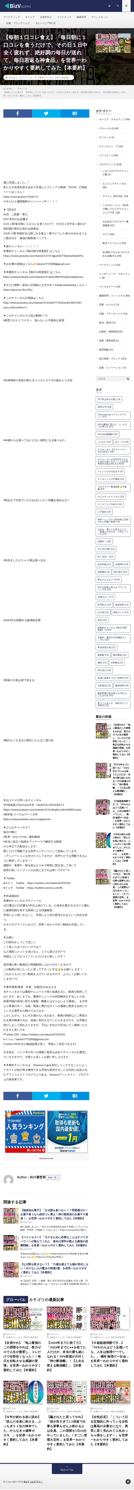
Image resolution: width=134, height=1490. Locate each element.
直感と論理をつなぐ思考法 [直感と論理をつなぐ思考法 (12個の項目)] (113, 673)
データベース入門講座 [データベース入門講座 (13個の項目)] (111, 474)
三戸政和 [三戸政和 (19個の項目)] (104, 506)
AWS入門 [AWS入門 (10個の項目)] (104, 402)
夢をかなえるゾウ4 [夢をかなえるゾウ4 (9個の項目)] (109, 574)
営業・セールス (107, 301)
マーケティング (11, 16)
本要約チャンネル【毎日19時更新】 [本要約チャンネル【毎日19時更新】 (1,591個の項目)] (112, 623)
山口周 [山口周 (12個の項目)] (103, 607)
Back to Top (67, 1470)
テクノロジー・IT (108, 146)
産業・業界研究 (107, 336)
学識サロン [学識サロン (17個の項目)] (105, 592)
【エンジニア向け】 (45, 23)
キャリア (30, 16)
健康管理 (81, 16)
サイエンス (105, 137)
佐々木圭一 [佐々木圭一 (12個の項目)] (105, 551)
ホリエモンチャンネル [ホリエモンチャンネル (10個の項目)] (111, 491)
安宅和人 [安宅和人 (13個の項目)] (104, 599)
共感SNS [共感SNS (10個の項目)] (121, 559)
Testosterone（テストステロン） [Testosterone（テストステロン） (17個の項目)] (112, 410)
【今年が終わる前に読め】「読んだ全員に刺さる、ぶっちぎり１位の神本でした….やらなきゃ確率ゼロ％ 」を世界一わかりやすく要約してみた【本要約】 (22, 1431)
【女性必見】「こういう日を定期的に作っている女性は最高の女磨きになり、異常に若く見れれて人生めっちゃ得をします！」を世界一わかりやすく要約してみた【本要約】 (109, 1431)
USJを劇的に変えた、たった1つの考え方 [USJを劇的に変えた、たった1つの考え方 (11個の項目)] (112, 420)
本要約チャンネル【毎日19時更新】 (54, 78)
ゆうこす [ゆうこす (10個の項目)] (122, 437)
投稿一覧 (52, 1177)
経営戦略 (104, 345)
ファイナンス (64, 16)
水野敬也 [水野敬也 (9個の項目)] (117, 657)
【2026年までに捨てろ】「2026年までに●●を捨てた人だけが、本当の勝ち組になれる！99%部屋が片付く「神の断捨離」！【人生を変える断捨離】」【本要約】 (66, 1356)
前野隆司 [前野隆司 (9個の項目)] (104, 567)
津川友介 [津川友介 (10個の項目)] (104, 665)
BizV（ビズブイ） (33, 1482)
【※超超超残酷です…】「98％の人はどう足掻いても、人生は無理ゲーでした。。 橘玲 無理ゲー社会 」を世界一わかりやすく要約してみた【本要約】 (121, 809)
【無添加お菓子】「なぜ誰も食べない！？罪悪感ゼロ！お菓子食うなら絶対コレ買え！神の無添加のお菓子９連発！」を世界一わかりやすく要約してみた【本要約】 (54, 1214)
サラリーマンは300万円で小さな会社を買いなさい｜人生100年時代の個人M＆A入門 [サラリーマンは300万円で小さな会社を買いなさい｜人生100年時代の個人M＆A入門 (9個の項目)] (113, 456)
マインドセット (99, 16)
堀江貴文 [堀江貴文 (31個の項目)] (120, 567)
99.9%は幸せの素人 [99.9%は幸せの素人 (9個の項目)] (109, 394)
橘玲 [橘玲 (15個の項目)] (102, 657)
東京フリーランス (111, 240)
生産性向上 (46, 16)
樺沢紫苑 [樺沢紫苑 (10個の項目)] (119, 650)
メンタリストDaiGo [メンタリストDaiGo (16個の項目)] (110, 499)
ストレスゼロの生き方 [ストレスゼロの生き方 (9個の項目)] (110, 466)
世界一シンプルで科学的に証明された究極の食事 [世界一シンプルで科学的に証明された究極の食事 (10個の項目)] (113, 515)
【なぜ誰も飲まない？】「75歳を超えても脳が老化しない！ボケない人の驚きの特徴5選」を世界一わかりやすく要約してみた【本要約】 (54, 1268)
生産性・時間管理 (108, 327)
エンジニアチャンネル (114, 182)
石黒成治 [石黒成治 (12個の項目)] (104, 680)
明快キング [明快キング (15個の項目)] (121, 607)
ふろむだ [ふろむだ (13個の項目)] (104, 437)
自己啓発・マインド (109, 354)
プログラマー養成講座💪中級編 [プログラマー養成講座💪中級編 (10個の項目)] (112, 482)
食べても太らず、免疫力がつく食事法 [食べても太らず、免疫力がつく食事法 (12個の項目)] (113, 699)
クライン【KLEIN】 (112, 194)
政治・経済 (105, 318)
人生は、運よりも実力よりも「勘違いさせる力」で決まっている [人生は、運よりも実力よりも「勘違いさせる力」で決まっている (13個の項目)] (113, 526)
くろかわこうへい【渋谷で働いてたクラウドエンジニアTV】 (115, 207)
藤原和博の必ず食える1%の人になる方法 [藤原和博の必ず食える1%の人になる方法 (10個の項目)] (112, 689)
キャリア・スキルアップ (112, 119)
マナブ (106, 232)
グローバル (28, 78)
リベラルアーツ (107, 283)
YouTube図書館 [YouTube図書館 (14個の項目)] (108, 429)
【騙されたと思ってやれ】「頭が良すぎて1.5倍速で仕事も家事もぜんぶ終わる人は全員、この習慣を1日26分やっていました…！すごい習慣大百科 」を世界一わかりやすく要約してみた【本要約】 (67, 1433)
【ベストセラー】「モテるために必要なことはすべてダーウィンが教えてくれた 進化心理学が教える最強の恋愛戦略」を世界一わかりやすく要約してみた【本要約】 (54, 1241)
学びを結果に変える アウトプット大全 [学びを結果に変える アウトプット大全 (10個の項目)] (112, 583)
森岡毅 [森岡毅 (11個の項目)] (103, 650)
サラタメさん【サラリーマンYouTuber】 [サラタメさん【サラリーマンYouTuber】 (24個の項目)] (112, 445)
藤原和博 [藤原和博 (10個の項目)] (122, 680)
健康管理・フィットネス (112, 292)
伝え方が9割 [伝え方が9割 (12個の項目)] (106, 544)
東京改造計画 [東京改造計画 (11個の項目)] (106, 642)
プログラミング (107, 163)
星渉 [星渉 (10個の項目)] (102, 615)
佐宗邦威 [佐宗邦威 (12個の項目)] (104, 559)
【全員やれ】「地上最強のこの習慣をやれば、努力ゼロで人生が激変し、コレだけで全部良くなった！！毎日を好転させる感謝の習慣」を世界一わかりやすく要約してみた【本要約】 (121, 736)
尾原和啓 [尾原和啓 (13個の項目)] (122, 599)
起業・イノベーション (111, 362)
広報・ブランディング (18, 23)
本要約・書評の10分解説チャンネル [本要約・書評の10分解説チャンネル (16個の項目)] (112, 633)
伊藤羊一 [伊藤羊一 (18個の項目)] (104, 536)
